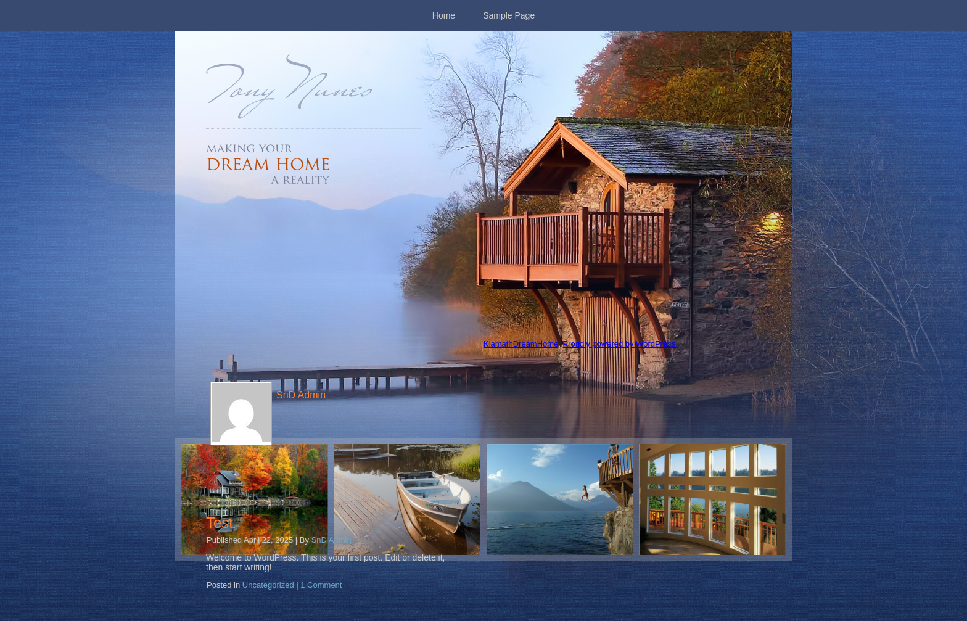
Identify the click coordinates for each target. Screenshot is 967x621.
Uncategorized (268, 585)
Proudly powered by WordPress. (620, 343)
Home (443, 15)
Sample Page (509, 15)
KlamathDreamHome (521, 343)
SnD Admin (331, 540)
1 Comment (321, 585)
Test (219, 522)
